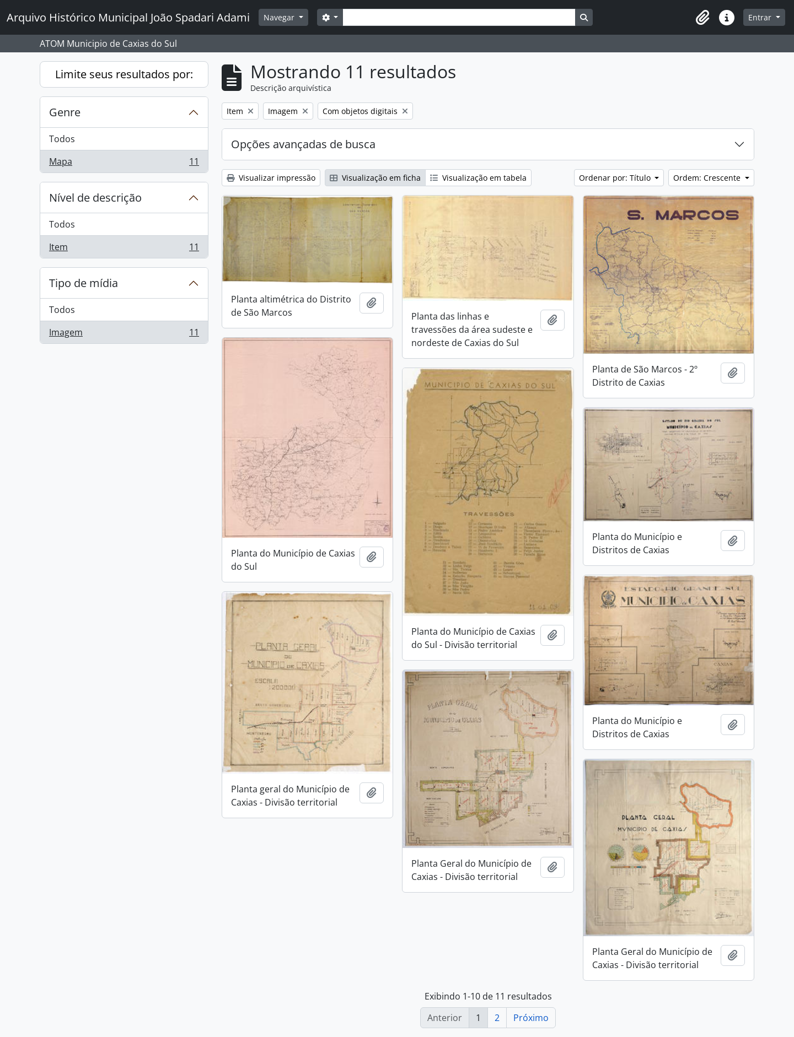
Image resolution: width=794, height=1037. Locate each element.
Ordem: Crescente (708, 177)
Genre (65, 112)
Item (124, 249)
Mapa (124, 163)
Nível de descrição (95, 197)
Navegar (280, 17)
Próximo (531, 1018)
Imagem (124, 334)
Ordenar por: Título (616, 177)
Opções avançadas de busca (303, 144)
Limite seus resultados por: (124, 74)
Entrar (761, 17)
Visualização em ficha (375, 177)
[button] (702, 18)
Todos (62, 139)
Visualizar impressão (271, 177)
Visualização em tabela (478, 177)
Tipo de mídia (83, 283)
